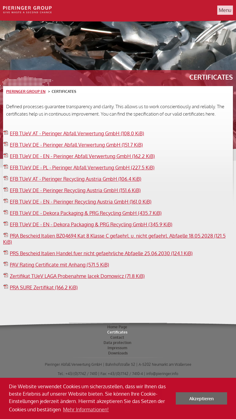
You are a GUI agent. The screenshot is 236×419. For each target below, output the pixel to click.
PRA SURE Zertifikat (44, 287)
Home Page (117, 327)
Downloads (118, 353)
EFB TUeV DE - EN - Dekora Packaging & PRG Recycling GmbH (91, 224)
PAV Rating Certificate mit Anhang (59, 265)
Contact (117, 337)
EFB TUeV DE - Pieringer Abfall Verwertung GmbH (76, 145)
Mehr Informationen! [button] (86, 409)
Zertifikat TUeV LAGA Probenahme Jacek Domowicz (77, 276)
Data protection (117, 342)
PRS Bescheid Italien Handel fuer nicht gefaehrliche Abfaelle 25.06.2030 (101, 253)
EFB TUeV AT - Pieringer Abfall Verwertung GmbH (77, 133)
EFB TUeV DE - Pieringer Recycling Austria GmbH (75, 190)
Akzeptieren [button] (201, 398)
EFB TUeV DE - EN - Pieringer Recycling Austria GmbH (80, 202)
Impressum (117, 348)
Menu (225, 10)
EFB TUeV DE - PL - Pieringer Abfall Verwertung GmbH (82, 167)
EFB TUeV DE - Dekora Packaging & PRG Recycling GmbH (86, 213)
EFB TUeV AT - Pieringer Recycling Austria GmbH (75, 179)
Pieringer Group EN (25, 91)
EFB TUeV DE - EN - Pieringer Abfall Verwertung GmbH (82, 156)
